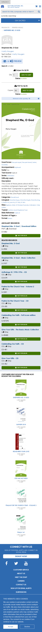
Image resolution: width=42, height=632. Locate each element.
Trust (25, 210)
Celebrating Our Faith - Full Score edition (18, 315)
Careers (21, 581)
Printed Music (17, 27)
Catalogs (5, 2)
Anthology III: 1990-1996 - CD (14, 272)
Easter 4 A (6, 202)
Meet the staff (21, 577)
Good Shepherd (19, 210)
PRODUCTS (5, 27)
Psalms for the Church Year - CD (15, 301)
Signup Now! (21, 556)
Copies (10, 90)
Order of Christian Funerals (20, 205)
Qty (10, 74)
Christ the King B (25, 200)
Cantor (34, 162)
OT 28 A (23, 202)
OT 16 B (17, 202)
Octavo (10, 218)
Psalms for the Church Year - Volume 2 (18, 286)
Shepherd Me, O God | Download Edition (19, 226)
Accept (10, 627)
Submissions (21, 592)
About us (21, 573)
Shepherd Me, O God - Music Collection (18, 258)
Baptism (8, 205)
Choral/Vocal (15, 197)
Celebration (10, 175)
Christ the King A (14, 200)
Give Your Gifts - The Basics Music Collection (20, 330)
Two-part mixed (27, 162)
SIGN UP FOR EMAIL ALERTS (21, 588)
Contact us (21, 585)
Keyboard (18, 167)
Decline (27, 627)
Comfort (10, 210)
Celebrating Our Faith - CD (13, 344)
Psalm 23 (17, 213)
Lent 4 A (12, 202)
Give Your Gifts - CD (10, 358)
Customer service (21, 570)
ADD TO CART (26, 75)
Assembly (5, 165)
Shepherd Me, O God (11, 243)
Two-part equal (16, 162)
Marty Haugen (8, 51)
